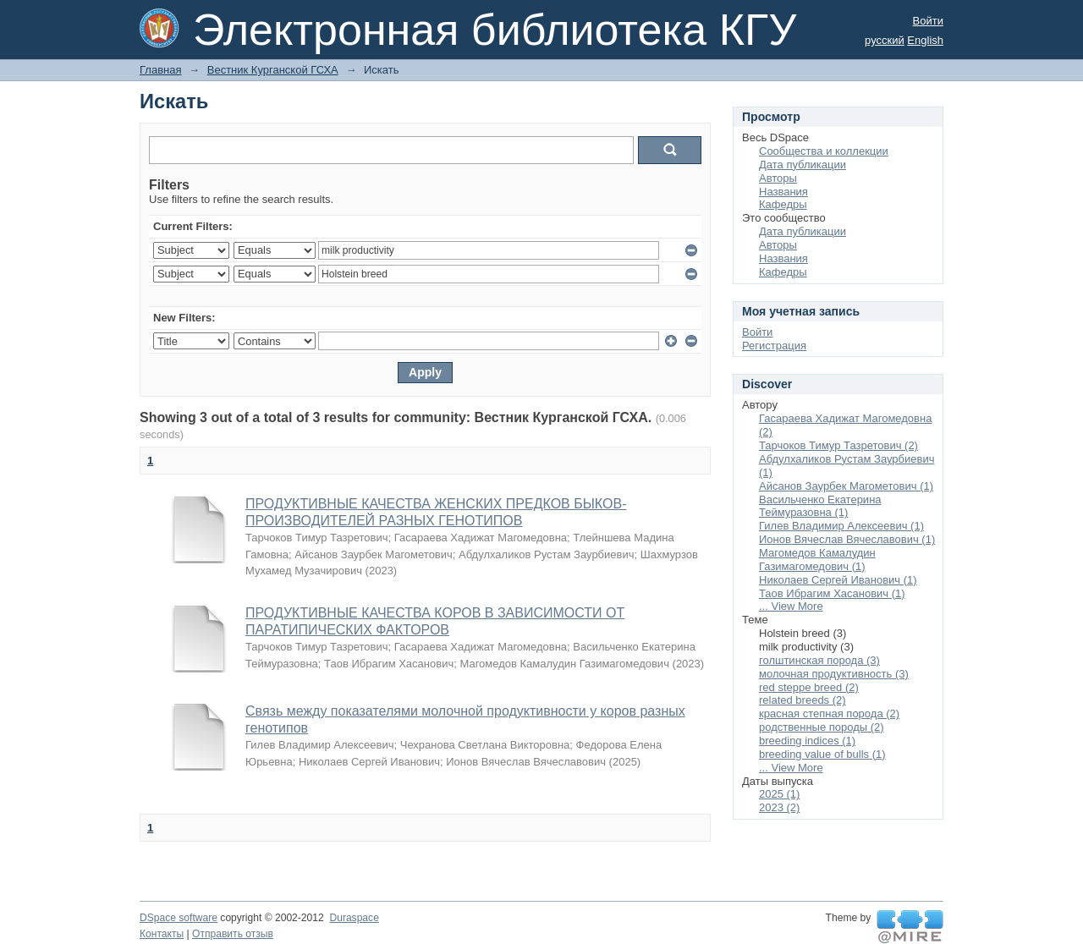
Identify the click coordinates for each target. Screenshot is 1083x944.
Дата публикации (802, 164)
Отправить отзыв (232, 934)
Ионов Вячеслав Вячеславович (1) (847, 539)
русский (884, 40)
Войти (928, 20)
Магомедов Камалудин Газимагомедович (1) (817, 559)
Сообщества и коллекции (823, 151)
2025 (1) (779, 794)
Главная (160, 69)
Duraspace (353, 918)
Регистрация (774, 345)
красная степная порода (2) (829, 713)
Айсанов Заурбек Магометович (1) (846, 486)
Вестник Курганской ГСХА (272, 69)
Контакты (162, 934)
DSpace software (178, 918)
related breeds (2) (802, 700)
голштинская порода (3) (819, 660)
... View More (791, 606)
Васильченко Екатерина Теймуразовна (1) (820, 506)
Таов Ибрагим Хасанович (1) (832, 593)
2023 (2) (779, 807)
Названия (783, 191)
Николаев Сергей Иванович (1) (838, 580)
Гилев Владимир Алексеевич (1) (841, 525)
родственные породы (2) (821, 727)
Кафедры (783, 204)
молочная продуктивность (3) (834, 673)
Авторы (778, 178)
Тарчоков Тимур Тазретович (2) (838, 445)
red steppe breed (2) (809, 687)
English (925, 40)
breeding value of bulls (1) (822, 754)
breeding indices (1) (807, 740)
